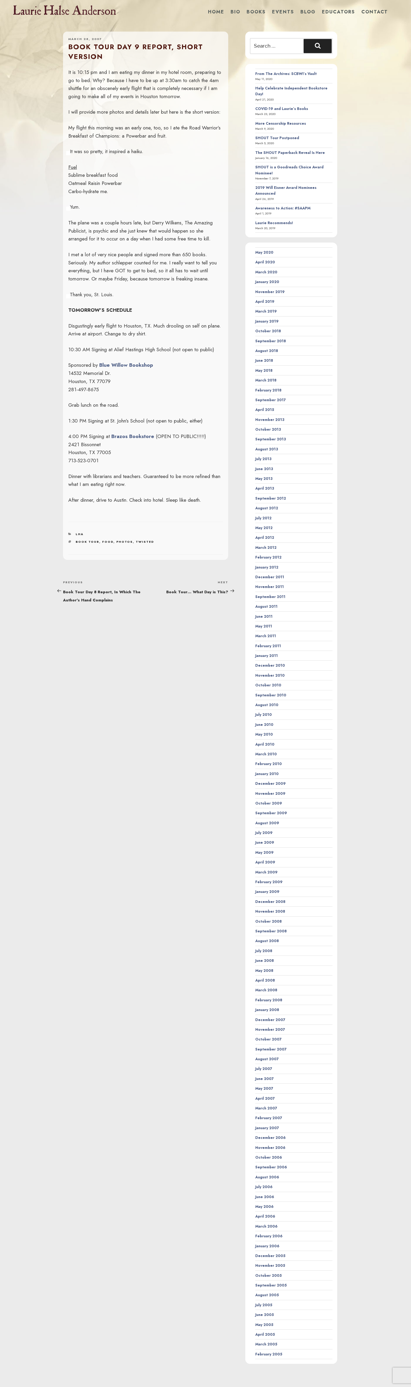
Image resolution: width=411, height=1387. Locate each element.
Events (283, 11)
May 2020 (264, 252)
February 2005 (268, 1354)
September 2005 (271, 1285)
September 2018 (270, 341)
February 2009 (269, 882)
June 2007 (264, 1078)
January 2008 (267, 1009)
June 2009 (264, 842)
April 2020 (265, 262)
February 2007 (268, 1117)
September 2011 (270, 596)
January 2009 (267, 891)
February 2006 (269, 1236)
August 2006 (267, 1177)
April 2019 (264, 301)
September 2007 (271, 1049)
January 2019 (267, 321)
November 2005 (270, 1265)
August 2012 (266, 508)
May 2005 (264, 1324)
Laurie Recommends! (274, 222)
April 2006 (265, 1216)
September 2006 (271, 1167)
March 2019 (266, 311)
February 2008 (268, 1000)
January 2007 (267, 1127)
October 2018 (268, 331)
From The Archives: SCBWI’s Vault (286, 73)
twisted (145, 542)
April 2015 (264, 409)
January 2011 (266, 655)
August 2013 (266, 449)
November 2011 (269, 586)
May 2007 (264, 1088)
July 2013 (263, 458)
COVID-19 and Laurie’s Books (281, 108)
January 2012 (266, 567)
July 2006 (264, 1186)
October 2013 (268, 429)
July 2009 (264, 832)
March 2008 (266, 990)
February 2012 (268, 557)
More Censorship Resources (280, 123)
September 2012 (270, 498)
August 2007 (267, 1059)
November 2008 (270, 911)
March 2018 (266, 380)
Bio (235, 11)
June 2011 (264, 616)
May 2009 (264, 852)
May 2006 (264, 1206)
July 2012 (263, 518)
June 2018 (264, 360)
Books (256, 11)
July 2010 (263, 714)
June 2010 (264, 724)
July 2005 (263, 1305)
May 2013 (264, 478)
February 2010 (268, 763)
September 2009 (271, 813)
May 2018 (264, 370)
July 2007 (263, 1068)
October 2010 (268, 685)
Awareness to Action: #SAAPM (282, 208)
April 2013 (264, 488)
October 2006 (268, 1157)
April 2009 (265, 862)
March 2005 (266, 1344)
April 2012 (264, 537)
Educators (338, 11)
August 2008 (267, 940)
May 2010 (264, 734)
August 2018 (266, 350)
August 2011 (266, 606)
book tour (87, 542)
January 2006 (267, 1246)
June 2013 (264, 468)
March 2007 (266, 1108)
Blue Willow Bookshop (126, 365)
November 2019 (270, 291)
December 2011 (269, 577)
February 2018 (268, 390)
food (107, 542)
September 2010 (270, 695)
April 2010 (264, 744)
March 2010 (266, 754)
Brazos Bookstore (132, 436)
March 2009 (266, 872)
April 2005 (265, 1334)
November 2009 (270, 793)
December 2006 (270, 1137)
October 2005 (268, 1275)
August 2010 (266, 704)
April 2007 (265, 1098)
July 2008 (263, 950)
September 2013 (270, 439)
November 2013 (269, 419)
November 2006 (270, 1147)
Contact (374, 11)
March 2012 (266, 547)
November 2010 (270, 675)
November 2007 (270, 1029)
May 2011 (263, 626)
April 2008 (265, 980)
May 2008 (264, 970)
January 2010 (267, 773)
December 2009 (270, 783)
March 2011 (265, 636)
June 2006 (264, 1196)
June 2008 (264, 960)
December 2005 (270, 1255)
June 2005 (264, 1314)
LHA (80, 534)
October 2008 (268, 921)
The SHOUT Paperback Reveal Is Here (290, 152)
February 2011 (268, 646)
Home (216, 11)
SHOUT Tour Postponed (277, 137)
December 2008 (270, 901)
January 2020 (267, 281)
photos (124, 542)
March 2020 (266, 272)
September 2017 (270, 400)
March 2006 (266, 1226)
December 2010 (270, 665)
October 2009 (268, 803)
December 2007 (270, 1019)
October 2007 (268, 1039)
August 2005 (267, 1295)
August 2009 (267, 823)
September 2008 (271, 931)
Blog (308, 11)
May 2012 (264, 527)
